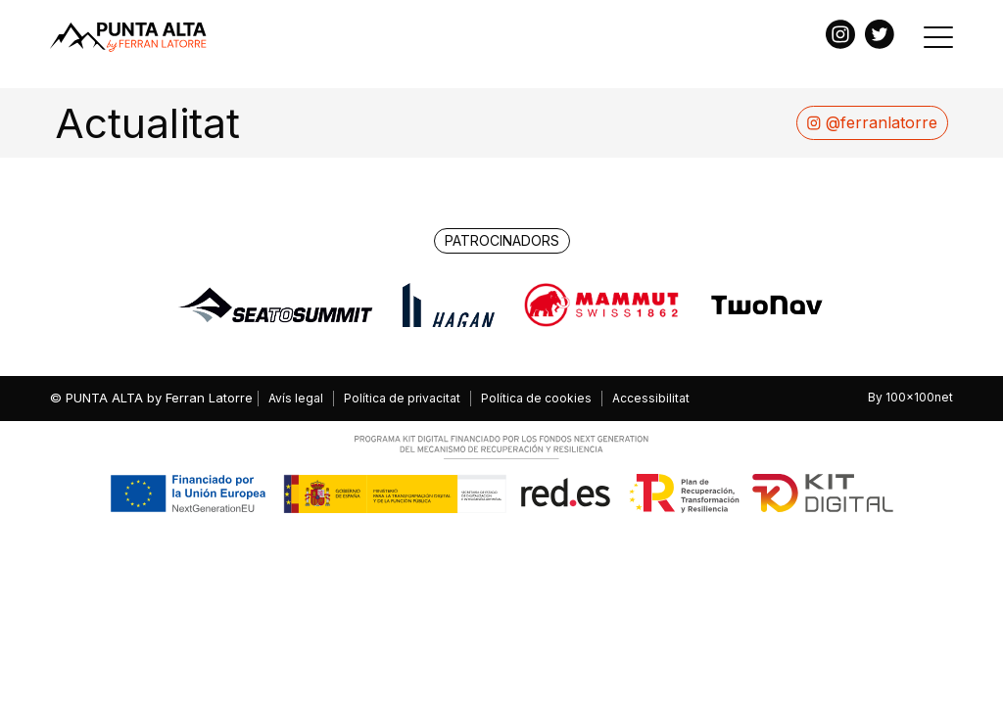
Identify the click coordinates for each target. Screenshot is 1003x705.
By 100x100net (910, 397)
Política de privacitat (402, 398)
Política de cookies (536, 398)
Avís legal (295, 398)
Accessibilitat (651, 398)
